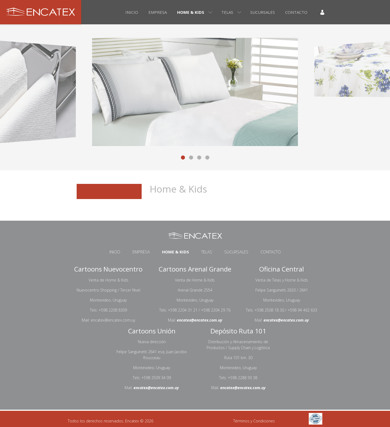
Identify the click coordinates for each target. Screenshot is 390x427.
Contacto (296, 12)
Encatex (40, 12)
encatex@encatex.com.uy (199, 320)
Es (337, 12)
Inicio (131, 12)
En (347, 12)
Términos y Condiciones (254, 420)
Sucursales (262, 12)
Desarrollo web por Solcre (193, 421)
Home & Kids (190, 12)
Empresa (157, 12)
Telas (227, 12)
